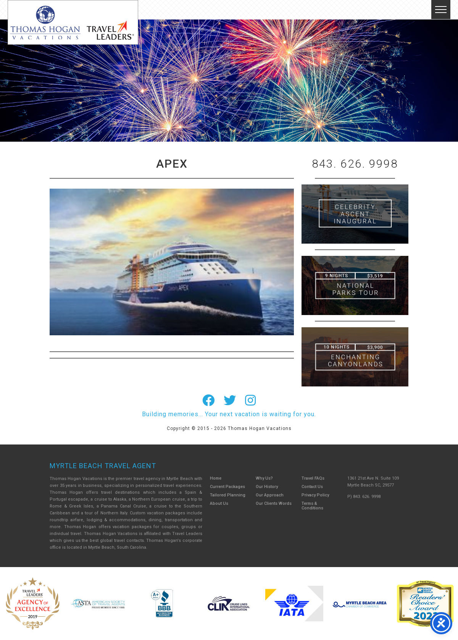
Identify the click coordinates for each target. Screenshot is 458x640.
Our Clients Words (274, 503)
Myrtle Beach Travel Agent (103, 466)
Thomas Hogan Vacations (73, 22)
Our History (267, 486)
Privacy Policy (315, 495)
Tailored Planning (227, 495)
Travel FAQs (313, 478)
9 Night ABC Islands (355, 285)
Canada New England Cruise (355, 356)
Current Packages (227, 486)
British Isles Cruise (355, 214)
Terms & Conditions (312, 506)
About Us (219, 503)
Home (215, 478)
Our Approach (270, 495)
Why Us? (264, 478)
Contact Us (312, 486)
